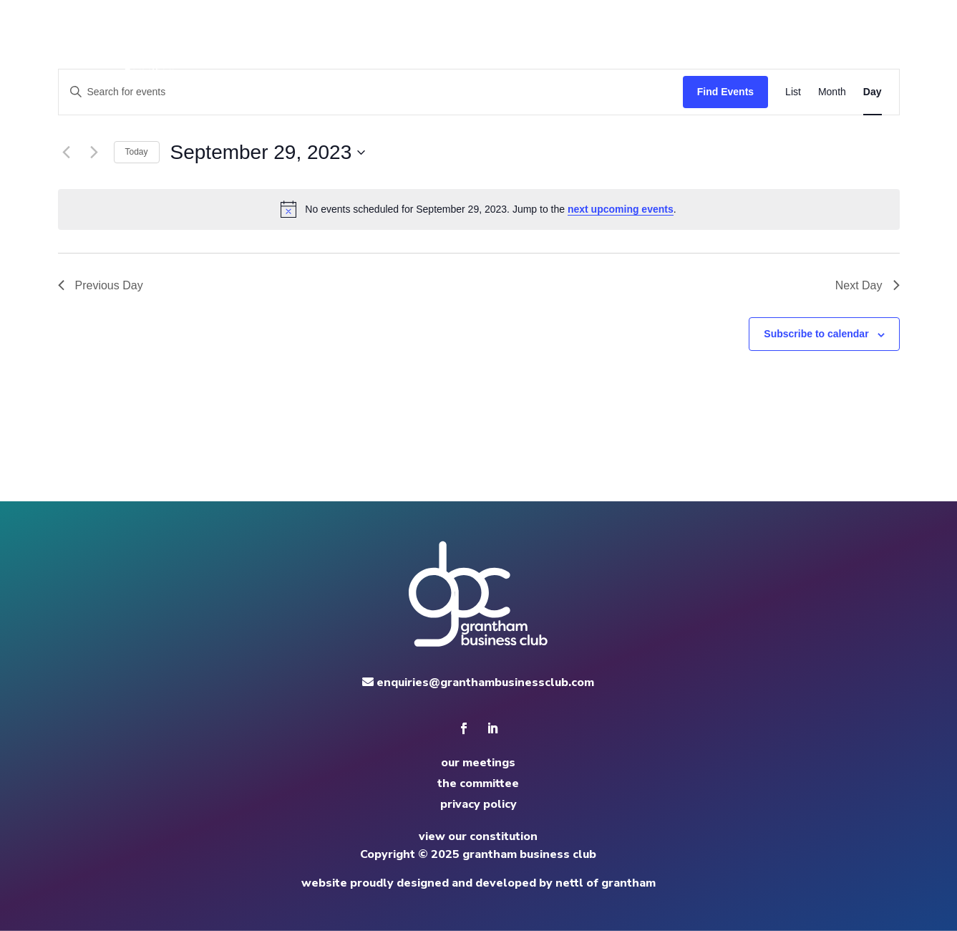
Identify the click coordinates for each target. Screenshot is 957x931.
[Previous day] (66, 152)
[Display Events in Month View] (832, 92)
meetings (565, 50)
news (700, 50)
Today (136, 152)
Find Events (725, 91)
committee (638, 50)
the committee (478, 783)
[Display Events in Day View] (872, 92)
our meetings (478, 763)
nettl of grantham (605, 883)
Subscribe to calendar (816, 333)
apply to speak (772, 50)
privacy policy (478, 804)
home (507, 50)
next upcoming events (621, 209)
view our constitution (478, 836)
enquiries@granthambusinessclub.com (478, 682)
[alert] (479, 209)
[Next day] (94, 152)
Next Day (867, 285)
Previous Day (100, 285)
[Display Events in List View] (793, 92)
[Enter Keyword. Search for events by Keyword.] (371, 92)
